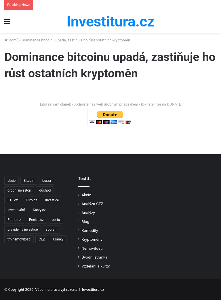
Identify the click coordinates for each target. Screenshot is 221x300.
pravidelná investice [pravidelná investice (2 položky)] (22, 230)
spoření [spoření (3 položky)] (51, 230)
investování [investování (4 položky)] (16, 210)
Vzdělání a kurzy (95, 266)
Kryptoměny (91, 239)
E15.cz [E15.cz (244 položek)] (12, 200)
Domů (11, 40)
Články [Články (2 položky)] (58, 239)
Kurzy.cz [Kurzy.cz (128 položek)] (39, 210)
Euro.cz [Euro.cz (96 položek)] (31, 200)
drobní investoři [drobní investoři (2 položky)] (19, 190)
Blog (85, 221)
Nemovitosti (91, 248)
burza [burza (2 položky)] (46, 181)
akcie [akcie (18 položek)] (11, 181)
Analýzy (88, 212)
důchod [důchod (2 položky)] (45, 190)
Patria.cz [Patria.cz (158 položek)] (14, 220)
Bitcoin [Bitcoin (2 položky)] (29, 181)
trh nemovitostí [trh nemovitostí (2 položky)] (19, 239)
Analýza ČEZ (92, 203)
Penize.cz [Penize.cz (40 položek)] (36, 220)
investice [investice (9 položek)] (52, 200)
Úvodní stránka (94, 257)
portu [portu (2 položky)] (56, 220)
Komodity (89, 230)
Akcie (86, 194)
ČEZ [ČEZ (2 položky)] (42, 239)
